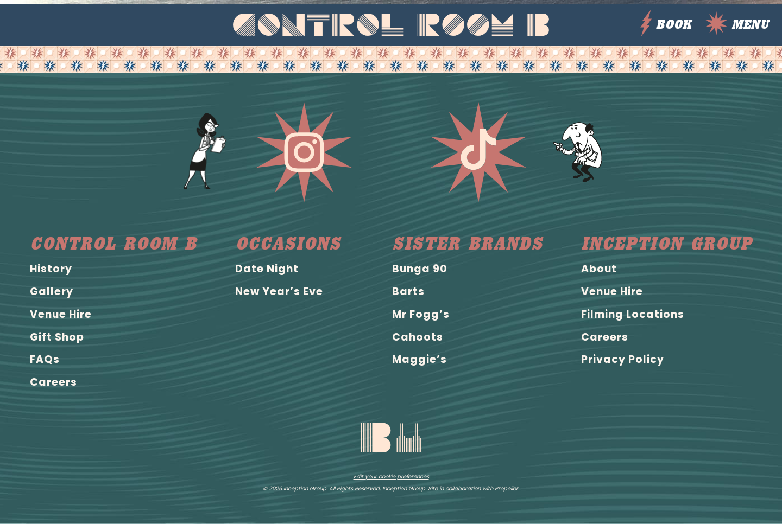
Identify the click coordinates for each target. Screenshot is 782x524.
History (51, 268)
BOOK (665, 24)
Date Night (267, 268)
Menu (736, 24)
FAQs (45, 359)
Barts (408, 291)
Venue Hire (61, 314)
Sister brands (467, 243)
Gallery (51, 291)
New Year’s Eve (279, 291)
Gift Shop (57, 337)
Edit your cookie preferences (391, 476)
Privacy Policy (622, 359)
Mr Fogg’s (421, 314)
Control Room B (113, 243)
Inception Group (666, 243)
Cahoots (417, 337)
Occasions (288, 243)
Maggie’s (419, 359)
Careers (53, 382)
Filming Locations (632, 314)
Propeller (506, 488)
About (599, 268)
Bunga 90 (419, 268)
